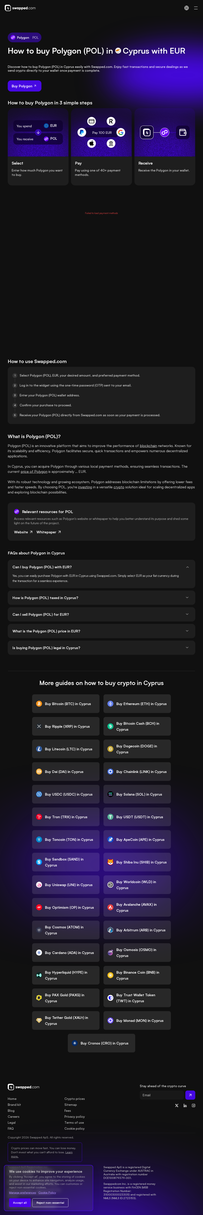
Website (23, 532)
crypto (119, 487)
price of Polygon (34, 471)
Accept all (20, 1202)
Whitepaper (49, 532)
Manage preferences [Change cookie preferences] (22, 1192)
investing (85, 487)
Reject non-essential (50, 1202)
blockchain (148, 445)
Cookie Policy (47, 1192)
